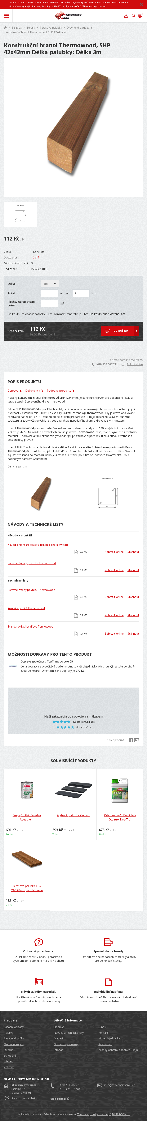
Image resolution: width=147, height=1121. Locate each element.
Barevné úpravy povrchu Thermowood (32, 563)
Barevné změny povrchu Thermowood (31, 590)
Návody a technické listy (69, 1032)
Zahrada (17, 28)
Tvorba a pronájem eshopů (94, 1114)
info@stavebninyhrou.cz (119, 1085)
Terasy (31, 28)
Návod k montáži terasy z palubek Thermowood (38, 545)
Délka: (11, 284)
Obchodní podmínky (66, 1044)
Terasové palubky (51, 28)
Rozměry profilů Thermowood (26, 608)
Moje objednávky (109, 1038)
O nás (102, 1027)
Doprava (59, 1027)
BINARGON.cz (121, 1114)
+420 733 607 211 (105, 364)
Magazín (59, 1038)
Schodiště (10, 1055)
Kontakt (103, 1032)
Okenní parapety (14, 1044)
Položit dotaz (132, 364)
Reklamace (105, 1044)
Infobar (58, 1050)
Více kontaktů (59, 1099)
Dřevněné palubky (78, 28)
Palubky (8, 1032)
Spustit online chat (23, 1098)
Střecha (8, 1050)
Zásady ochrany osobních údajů (118, 1050)
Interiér (8, 1061)
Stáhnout (133, 552)
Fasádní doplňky (14, 1038)
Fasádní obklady (14, 1027)
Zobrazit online (114, 552)
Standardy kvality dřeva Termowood (30, 626)
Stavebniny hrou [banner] (68, 15)
